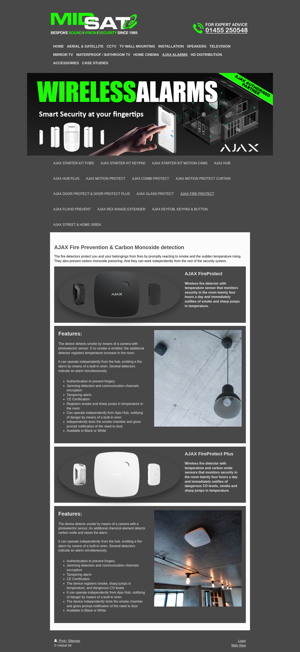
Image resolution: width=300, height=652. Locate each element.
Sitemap (74, 641)
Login (242, 641)
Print (60, 641)
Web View (238, 645)
